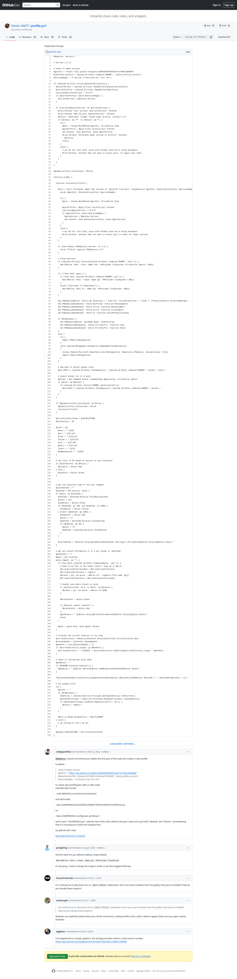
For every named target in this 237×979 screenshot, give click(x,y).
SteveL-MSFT (20, 26)
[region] (118, 396)
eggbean (60, 931)
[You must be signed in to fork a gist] (225, 26)
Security (95, 971)
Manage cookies (143, 971)
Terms (78, 971)
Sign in (217, 5)
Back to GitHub (80, 5)
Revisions (28, 37)
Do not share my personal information (169, 971)
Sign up (228, 5)
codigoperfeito (63, 751)
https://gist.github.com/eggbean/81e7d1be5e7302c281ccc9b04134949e (91, 941)
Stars (47, 37)
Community (114, 971)
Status (103, 971)
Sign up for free (57, 956)
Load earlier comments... (122, 743)
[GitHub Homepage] (53, 971)
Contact (131, 971)
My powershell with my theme (70, 835)
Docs (123, 971)
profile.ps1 (39, 26)
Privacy (86, 971)
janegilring (61, 847)
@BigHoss (60, 758)
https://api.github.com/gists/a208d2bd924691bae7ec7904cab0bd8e (102, 773)
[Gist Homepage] (11, 5)
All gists (67, 5)
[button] (211, 37)
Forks (65, 37)
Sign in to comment (141, 956)
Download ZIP (224, 37)
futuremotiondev (65, 878)
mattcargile (62, 900)
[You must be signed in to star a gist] (210, 26)
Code (10, 37)
